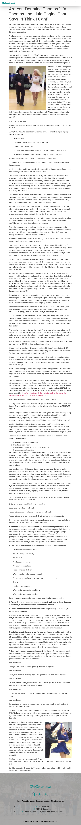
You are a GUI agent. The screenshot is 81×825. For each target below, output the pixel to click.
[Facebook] (34, 794)
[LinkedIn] (40, 794)
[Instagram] (46, 794)
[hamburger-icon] (77, 2)
